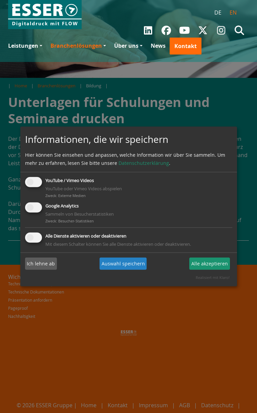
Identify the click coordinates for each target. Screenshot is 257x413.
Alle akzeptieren (209, 263)
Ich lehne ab (41, 263)
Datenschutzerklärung (144, 163)
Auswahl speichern (123, 263)
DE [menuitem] (217, 12)
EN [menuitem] (233, 12)
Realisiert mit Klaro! (213, 277)
